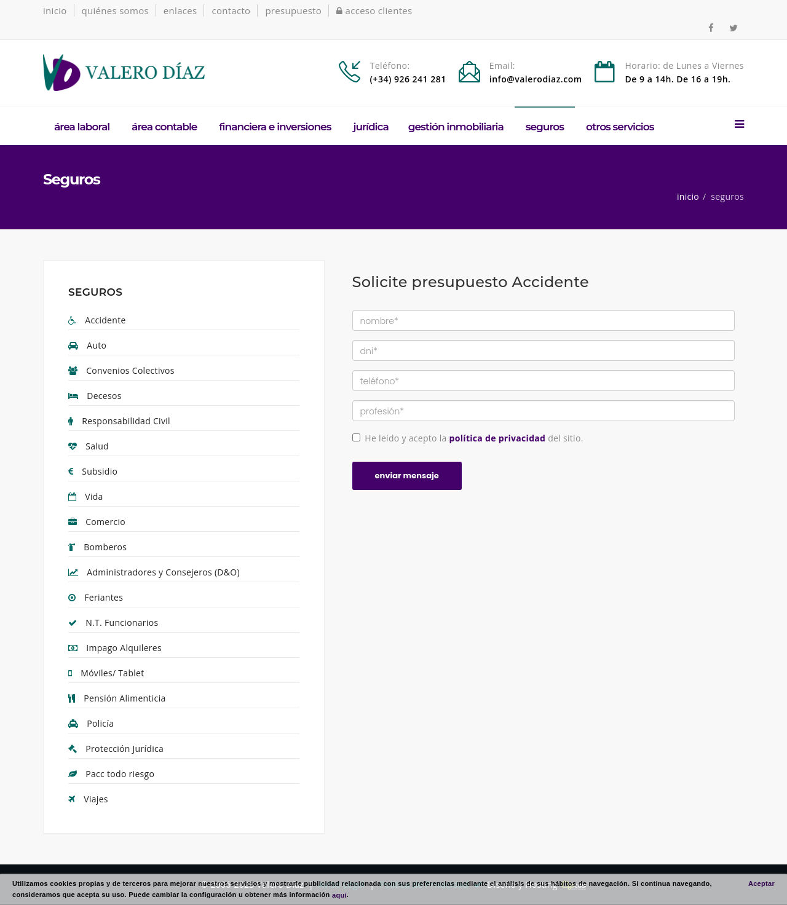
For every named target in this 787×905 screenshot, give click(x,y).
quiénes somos (115, 10)
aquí (339, 894)
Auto (87, 345)
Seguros (545, 127)
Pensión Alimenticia (117, 698)
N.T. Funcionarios (113, 622)
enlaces (180, 10)
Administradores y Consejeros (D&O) (154, 572)
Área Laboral (81, 127)
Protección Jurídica (116, 748)
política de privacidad (497, 438)
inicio (55, 10)
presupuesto (293, 10)
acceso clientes (374, 10)
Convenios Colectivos (121, 370)
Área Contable (164, 127)
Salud (88, 446)
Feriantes (95, 597)
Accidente (97, 320)
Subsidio (92, 471)
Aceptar (761, 883)
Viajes (88, 799)
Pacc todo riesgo (111, 774)
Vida (85, 496)
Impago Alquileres (115, 648)
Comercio (96, 522)
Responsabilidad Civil (119, 421)
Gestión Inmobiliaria (456, 127)
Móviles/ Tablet (106, 673)
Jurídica (370, 127)
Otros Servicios (620, 127)
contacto (231, 10)
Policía (91, 723)
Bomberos (97, 547)
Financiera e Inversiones (275, 127)
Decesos (95, 395)
